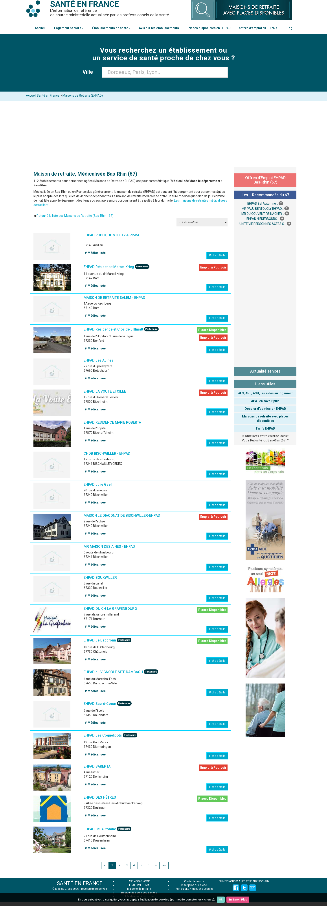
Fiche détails (217, 255)
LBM (146, 885)
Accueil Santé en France (42, 95)
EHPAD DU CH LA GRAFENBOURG (110, 608)
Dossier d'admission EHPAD (265, 408)
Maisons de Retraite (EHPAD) (82, 95)
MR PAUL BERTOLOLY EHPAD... (263, 208)
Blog (289, 28)
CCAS (138, 881)
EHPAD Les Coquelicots (103, 735)
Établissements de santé (111, 28)
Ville (89, 72)
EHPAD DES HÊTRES (100, 797)
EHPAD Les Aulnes (98, 360)
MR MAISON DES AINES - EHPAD (109, 546)
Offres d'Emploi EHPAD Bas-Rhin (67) (265, 179)
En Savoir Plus (238, 899)
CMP (147, 881)
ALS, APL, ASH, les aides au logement (265, 393)
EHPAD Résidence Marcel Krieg (109, 267)
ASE (131, 881)
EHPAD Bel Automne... (262, 203)
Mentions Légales (202, 888)
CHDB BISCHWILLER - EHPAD (107, 453)
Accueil (40, 28)
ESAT (132, 885)
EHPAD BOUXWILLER (100, 577)
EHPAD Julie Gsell (98, 484)
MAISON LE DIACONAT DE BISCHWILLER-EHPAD (122, 515)
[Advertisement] (163, 134)
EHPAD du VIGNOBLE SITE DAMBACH (113, 672)
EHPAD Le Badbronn (100, 640)
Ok (220, 899)
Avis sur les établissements (159, 28)
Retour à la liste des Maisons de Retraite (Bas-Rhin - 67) (75, 215)
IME (139, 885)
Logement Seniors (68, 28)
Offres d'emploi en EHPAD (258, 28)
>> (164, 865)
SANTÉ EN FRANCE (80, 883)
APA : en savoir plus (265, 401)
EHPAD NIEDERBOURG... (262, 219)
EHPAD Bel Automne (100, 829)
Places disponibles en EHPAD (209, 28)
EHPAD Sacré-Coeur (100, 704)
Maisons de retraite (139, 888)
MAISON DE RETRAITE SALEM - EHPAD (114, 298)
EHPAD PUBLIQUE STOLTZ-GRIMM (111, 235)
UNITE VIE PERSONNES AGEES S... (262, 224)
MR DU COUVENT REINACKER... (262, 213)
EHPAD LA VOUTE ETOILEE (105, 391)
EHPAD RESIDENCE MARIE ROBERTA (112, 422)
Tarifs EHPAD (265, 428)
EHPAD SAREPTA (97, 766)
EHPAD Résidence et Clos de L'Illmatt (113, 329)
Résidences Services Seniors (139, 892)
